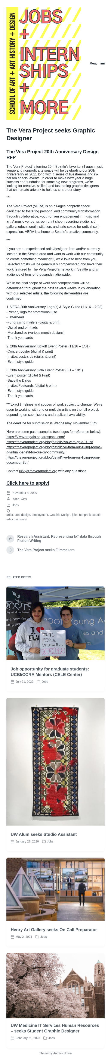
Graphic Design (60, 514)
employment (40, 514)
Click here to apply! (27, 483)
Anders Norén (62, 1053)
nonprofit (85, 514)
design (25, 514)
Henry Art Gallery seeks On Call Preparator (54, 949)
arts (17, 514)
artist (9, 514)
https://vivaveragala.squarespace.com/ (35, 437)
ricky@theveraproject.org (38, 471)
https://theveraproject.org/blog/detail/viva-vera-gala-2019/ (49, 442)
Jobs (15, 505)
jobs (75, 514)
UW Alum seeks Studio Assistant (44, 854)
